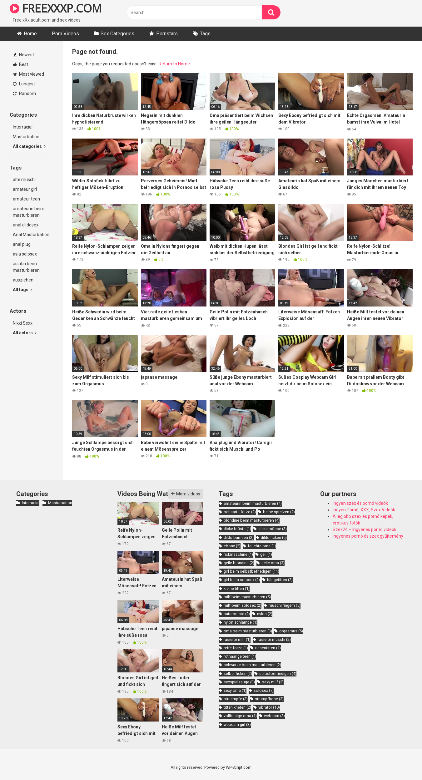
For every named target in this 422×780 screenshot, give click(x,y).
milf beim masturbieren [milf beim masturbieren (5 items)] (247, 597)
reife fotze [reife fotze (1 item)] (236, 648)
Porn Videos (65, 34)
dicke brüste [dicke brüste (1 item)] (237, 528)
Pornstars (167, 34)
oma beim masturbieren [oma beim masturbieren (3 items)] (248, 631)
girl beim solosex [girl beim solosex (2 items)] (242, 579)
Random (24, 93)
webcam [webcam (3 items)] (274, 715)
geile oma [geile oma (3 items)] (273, 562)
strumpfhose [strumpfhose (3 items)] (269, 698)
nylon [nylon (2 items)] (264, 613)
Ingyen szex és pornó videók (360, 503)
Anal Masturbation (31, 234)
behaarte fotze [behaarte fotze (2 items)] (240, 511)
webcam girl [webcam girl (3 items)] (237, 724)
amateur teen (26, 198)
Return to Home (174, 63)
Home (30, 34)
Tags (205, 34)
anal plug (22, 244)
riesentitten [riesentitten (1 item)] (268, 648)
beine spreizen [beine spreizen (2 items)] (279, 511)
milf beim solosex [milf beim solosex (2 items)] (242, 605)
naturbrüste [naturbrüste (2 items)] (237, 613)
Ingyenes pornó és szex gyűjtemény (368, 536)
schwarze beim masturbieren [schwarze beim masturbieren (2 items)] (252, 664)
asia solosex (25, 253)
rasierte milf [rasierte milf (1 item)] (237, 639)
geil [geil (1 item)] (266, 554)
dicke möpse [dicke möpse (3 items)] (272, 528)
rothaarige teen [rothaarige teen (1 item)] (240, 656)
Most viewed (28, 74)
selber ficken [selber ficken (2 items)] (238, 673)
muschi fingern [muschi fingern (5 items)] (284, 605)
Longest (24, 83)
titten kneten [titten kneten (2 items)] (237, 707)
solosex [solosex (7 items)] (264, 690)
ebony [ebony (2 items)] (232, 546)
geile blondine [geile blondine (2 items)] (239, 562)
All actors (25, 332)
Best (20, 64)
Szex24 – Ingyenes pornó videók (364, 529)
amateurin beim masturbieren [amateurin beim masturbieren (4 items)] (253, 503)
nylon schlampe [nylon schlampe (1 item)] (240, 622)
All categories (29, 146)
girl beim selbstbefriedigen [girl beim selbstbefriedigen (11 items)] (251, 571)
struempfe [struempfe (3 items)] (236, 698)
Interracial (22, 126)
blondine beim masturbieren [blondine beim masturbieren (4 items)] (252, 520)
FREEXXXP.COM (56, 8)
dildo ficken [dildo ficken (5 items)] (274, 537)
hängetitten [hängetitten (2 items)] (280, 579)
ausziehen (23, 279)
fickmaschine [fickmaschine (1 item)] (238, 554)
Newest (23, 54)
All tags (22, 289)
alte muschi (24, 179)
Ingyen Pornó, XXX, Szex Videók (364, 509)
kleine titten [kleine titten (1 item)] (237, 588)
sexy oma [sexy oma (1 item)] (235, 690)
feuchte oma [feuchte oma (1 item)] (262, 546)
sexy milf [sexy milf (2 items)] (273, 682)
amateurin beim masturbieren (28, 212)
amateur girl (25, 189)
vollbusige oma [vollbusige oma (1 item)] (240, 715)
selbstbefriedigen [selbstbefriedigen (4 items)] (277, 673)
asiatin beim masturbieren (26, 267)
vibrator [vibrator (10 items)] (269, 707)
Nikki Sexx (22, 323)
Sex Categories (117, 34)
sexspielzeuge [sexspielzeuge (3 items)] (239, 682)
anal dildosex (25, 224)
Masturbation (26, 136)
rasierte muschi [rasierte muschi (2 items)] (274, 639)
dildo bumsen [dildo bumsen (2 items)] (239, 537)
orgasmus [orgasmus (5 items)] (291, 631)
